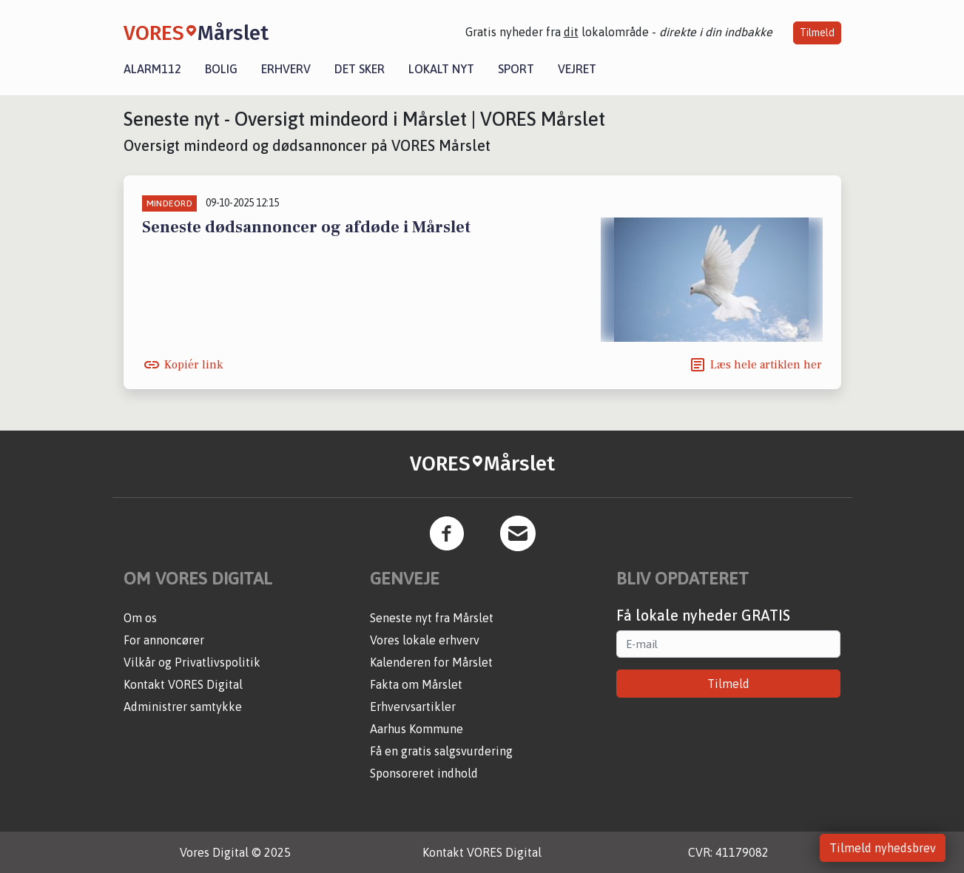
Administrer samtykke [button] (183, 706)
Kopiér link (193, 364)
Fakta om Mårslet (416, 684)
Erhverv (286, 68)
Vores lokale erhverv (424, 640)
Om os (140, 617)
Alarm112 (152, 68)
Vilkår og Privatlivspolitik (192, 662)
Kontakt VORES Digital (183, 684)
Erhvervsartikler (413, 706)
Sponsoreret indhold (424, 773)
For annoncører (164, 640)
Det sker (359, 68)
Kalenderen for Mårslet (431, 662)
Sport (516, 68)
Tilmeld (817, 32)
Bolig (221, 68)
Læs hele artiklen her (766, 364)
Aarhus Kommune (416, 728)
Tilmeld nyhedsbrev (882, 848)
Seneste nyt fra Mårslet (431, 617)
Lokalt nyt (441, 68)
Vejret (577, 68)
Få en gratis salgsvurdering (441, 751)
